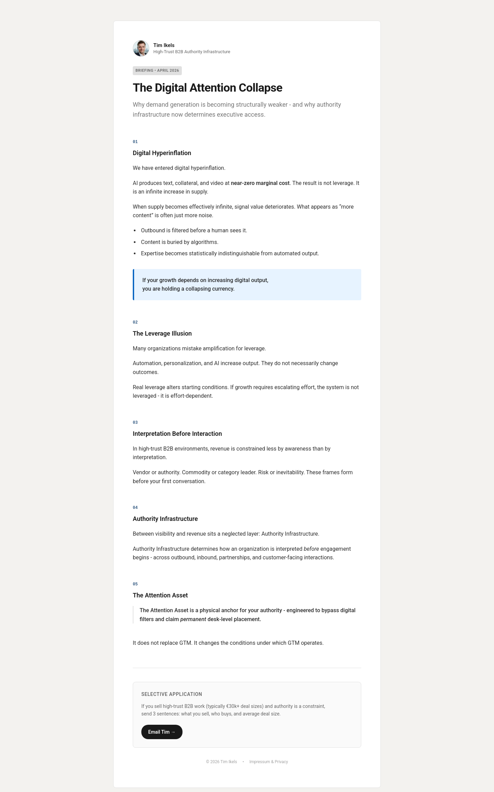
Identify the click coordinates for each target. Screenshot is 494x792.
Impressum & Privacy (268, 761)
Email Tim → (162, 732)
